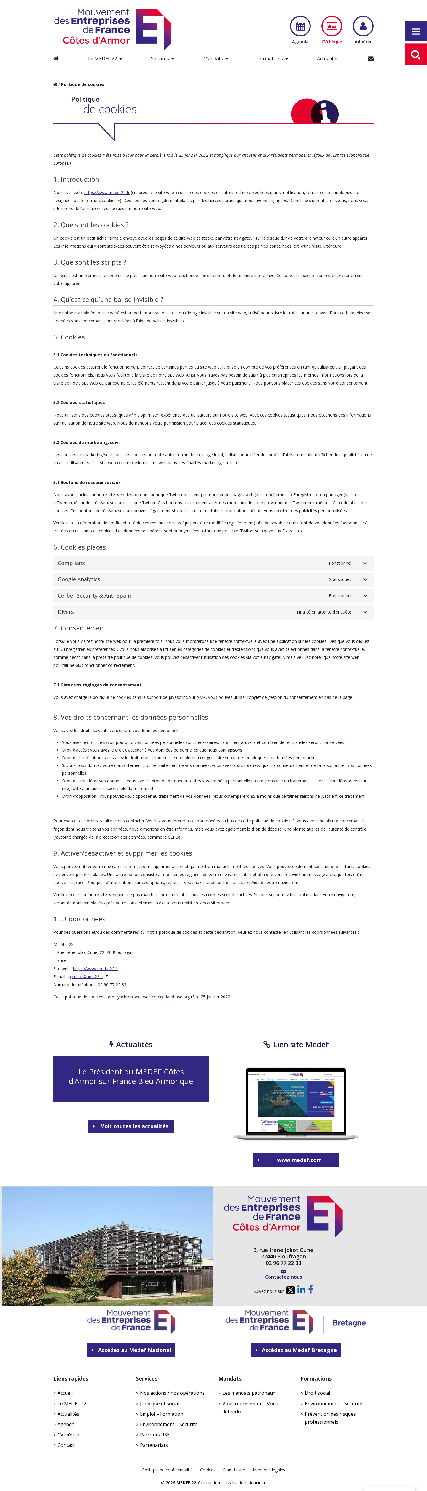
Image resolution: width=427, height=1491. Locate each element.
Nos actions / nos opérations (172, 1393)
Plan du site (234, 1470)
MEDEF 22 (186, 1482)
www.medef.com (299, 1159)
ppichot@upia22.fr (85, 976)
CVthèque (68, 1434)
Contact (66, 1445)
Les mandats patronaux (248, 1393)
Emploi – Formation (161, 1414)
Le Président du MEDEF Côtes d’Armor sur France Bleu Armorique (131, 1076)
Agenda (66, 1424)
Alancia (257, 1482)
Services (160, 58)
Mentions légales (269, 1470)
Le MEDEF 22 (102, 58)
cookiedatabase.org (171, 997)
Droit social (317, 1393)
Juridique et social (159, 1403)
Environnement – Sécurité (168, 1424)
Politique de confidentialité (167, 1470)
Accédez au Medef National (134, 1350)
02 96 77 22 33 (283, 1262)
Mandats (213, 58)
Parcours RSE (155, 1434)
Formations (270, 58)
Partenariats (154, 1445)
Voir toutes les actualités (134, 1126)
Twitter (290, 1291)
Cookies (208, 1470)
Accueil (65, 1393)
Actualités (328, 58)
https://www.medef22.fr (107, 192)
